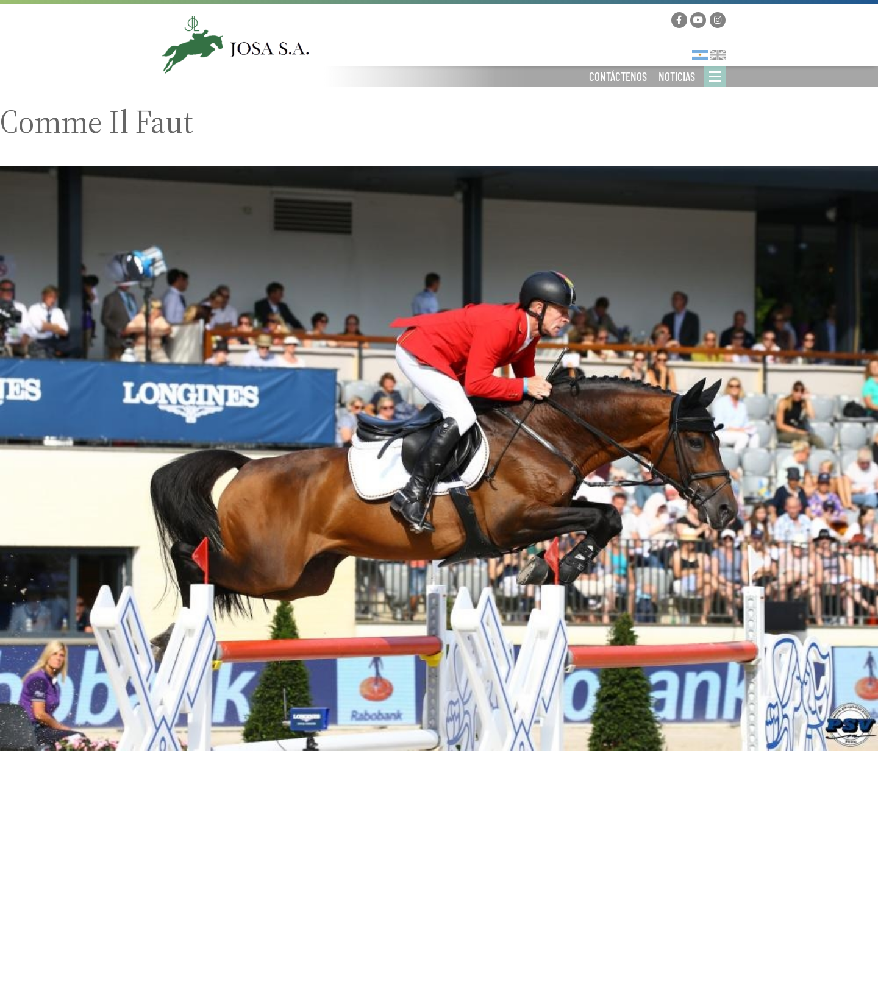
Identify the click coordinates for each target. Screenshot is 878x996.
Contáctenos (618, 76)
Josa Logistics (235, 45)
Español (700, 55)
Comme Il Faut (96, 122)
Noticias (677, 76)
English (718, 55)
